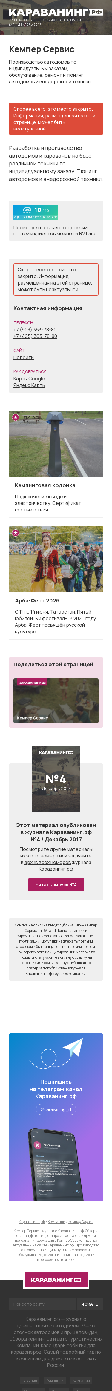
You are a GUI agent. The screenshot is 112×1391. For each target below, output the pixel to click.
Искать (90, 1304)
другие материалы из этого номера (56, 852)
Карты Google (29, 378)
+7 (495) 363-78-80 (35, 336)
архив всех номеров (47, 862)
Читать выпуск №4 (56, 884)
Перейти (23, 357)
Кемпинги (54, 1380)
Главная (29, 1380)
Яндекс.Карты (29, 385)
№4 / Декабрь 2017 (25, 24)
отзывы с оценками (66, 227)
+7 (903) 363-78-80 (34, 329)
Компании (81, 1380)
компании (77, 973)
